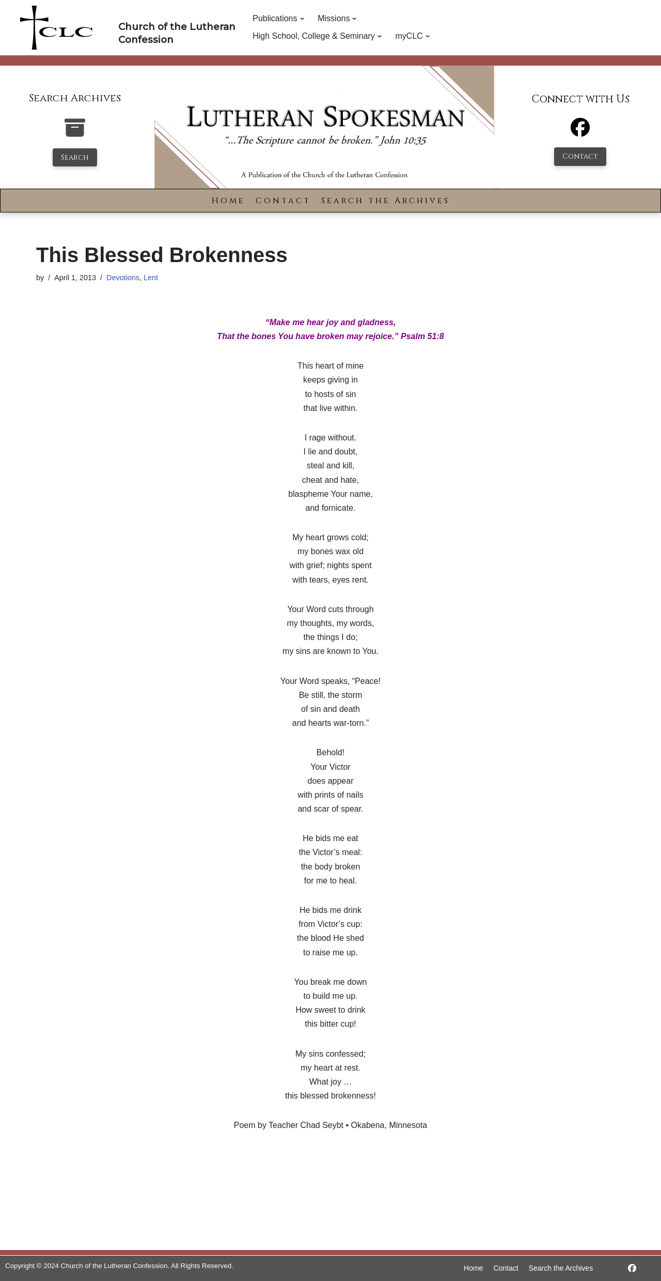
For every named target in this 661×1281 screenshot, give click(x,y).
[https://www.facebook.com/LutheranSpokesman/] (632, 1268)
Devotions (122, 277)
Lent (151, 277)
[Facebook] (580, 132)
